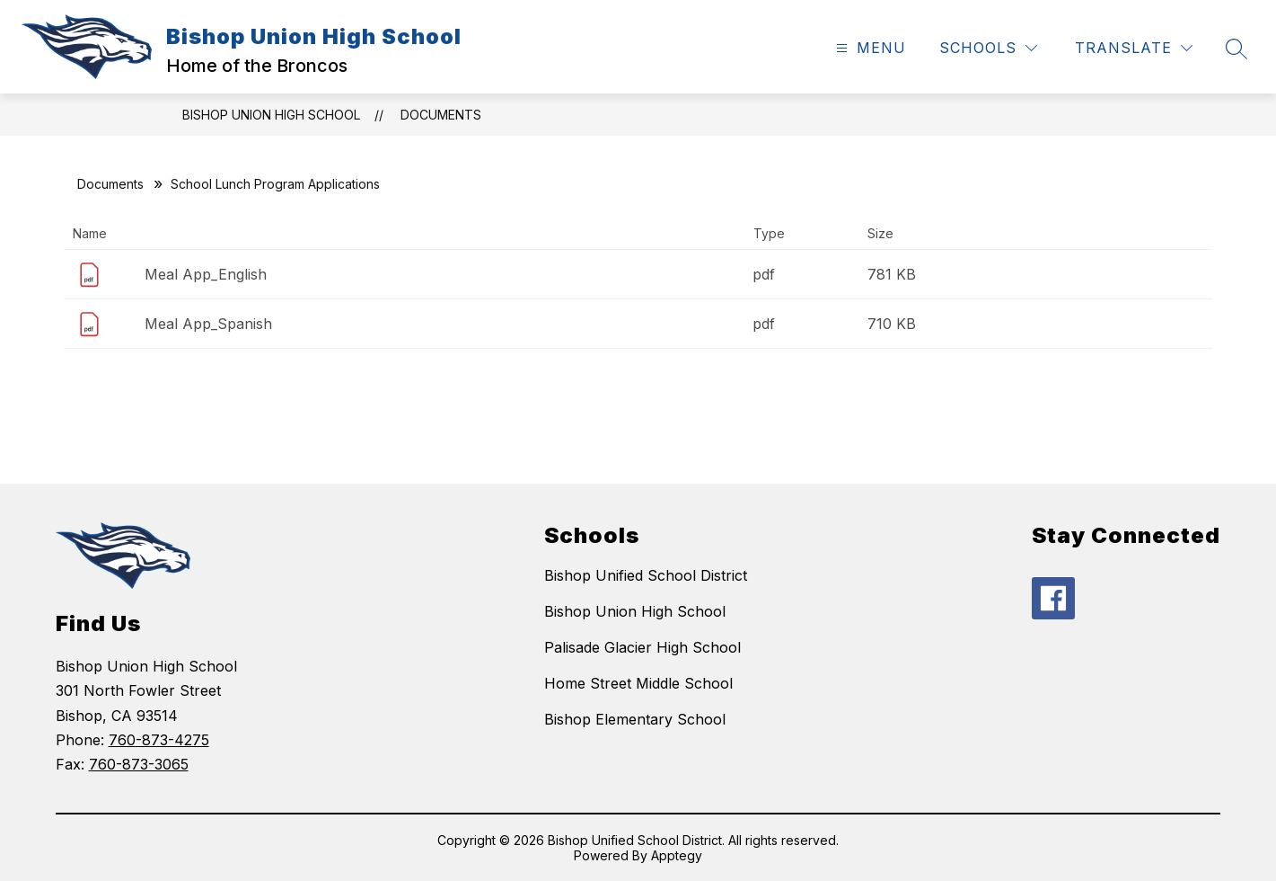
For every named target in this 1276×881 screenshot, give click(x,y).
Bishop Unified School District (645, 575)
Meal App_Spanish (208, 324)
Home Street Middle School (638, 683)
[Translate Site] (1133, 48)
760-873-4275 (159, 740)
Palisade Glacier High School (642, 647)
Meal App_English (206, 274)
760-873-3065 (139, 764)
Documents (440, 114)
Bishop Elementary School (635, 719)
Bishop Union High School (271, 114)
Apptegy (676, 855)
